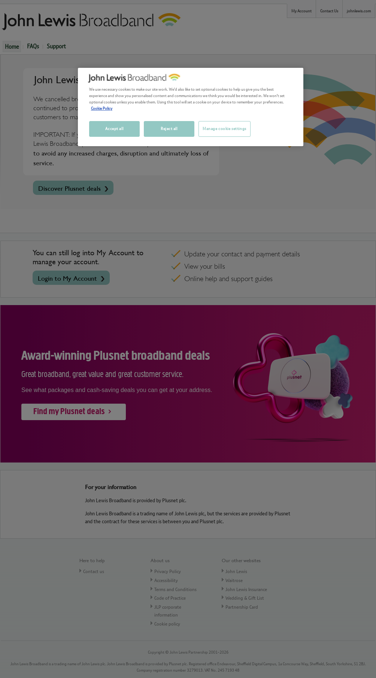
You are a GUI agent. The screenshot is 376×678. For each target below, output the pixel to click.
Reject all (169, 129)
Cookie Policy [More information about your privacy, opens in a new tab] (101, 108)
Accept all (114, 129)
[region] (190, 107)
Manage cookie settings (224, 129)
